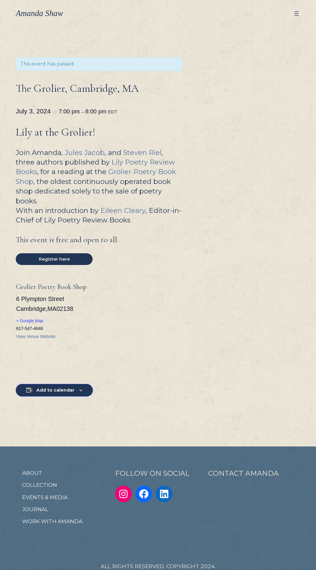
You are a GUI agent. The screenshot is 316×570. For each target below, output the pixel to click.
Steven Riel (142, 152)
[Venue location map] (141, 320)
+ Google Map (29, 320)
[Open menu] (296, 13)
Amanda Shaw (39, 13)
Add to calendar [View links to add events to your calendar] (55, 390)
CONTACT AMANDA (243, 473)
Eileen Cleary (122, 210)
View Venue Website (36, 336)
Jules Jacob (85, 152)
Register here (54, 259)
